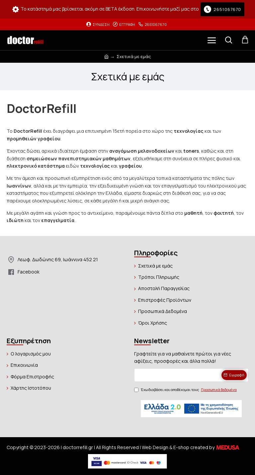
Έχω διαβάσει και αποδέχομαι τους (186, 390)
